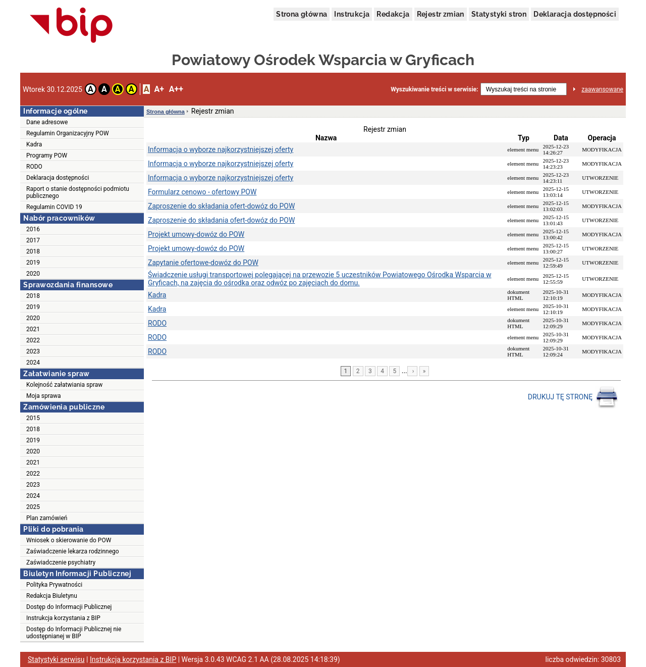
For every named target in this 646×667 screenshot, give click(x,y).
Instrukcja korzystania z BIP (63, 618)
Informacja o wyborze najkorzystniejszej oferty (220, 149)
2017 (33, 240)
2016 (33, 229)
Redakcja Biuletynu (51, 595)
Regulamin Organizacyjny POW (67, 133)
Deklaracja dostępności (574, 14)
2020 (33, 273)
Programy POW (46, 155)
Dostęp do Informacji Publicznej (69, 606)
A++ (176, 89)
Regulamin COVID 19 (54, 207)
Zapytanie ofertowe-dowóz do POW (203, 263)
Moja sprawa (43, 395)
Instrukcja (351, 14)
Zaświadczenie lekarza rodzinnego (72, 551)
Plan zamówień (46, 518)
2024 (33, 362)
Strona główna (301, 14)
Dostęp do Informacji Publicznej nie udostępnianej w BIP (73, 633)
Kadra (34, 144)
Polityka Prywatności (54, 584)
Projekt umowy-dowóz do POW (196, 234)
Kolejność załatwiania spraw (64, 384)
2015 (33, 418)
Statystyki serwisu (56, 659)
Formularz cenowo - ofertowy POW (202, 192)
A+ (159, 89)
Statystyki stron (498, 14)
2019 (33, 262)
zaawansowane (602, 89)
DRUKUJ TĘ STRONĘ (573, 397)
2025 (33, 506)
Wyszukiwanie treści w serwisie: (434, 89)
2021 (33, 329)
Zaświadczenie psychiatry (60, 562)
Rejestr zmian (440, 14)
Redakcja (392, 14)
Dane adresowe (47, 122)
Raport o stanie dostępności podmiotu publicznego (77, 192)
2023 (33, 351)
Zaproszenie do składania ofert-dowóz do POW (221, 206)
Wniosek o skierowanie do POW (68, 540)
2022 (33, 340)
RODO (34, 166)
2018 (33, 251)
